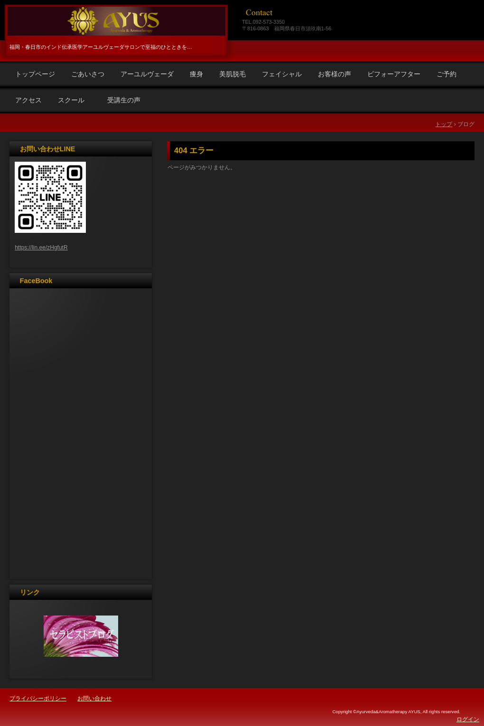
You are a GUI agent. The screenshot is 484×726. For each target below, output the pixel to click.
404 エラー (194, 150)
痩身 (196, 74)
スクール (74, 100)
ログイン (467, 719)
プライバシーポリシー (37, 698)
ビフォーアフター (393, 74)
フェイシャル (282, 74)
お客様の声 (334, 74)
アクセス (28, 100)
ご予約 (446, 74)
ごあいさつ (87, 74)
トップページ (35, 74)
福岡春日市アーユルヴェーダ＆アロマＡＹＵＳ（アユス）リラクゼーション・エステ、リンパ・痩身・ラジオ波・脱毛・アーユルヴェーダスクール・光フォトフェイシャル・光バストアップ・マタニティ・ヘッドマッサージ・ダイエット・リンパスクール (115, 21)
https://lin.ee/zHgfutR (41, 247)
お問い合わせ (94, 698)
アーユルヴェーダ (147, 74)
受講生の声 (123, 100)
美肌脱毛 (232, 74)
